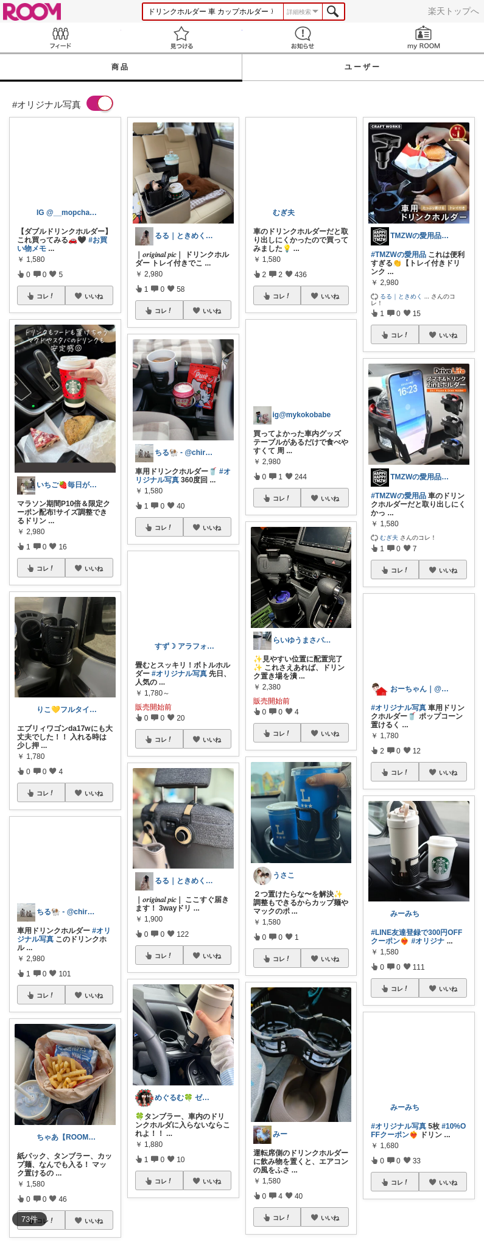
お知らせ (302, 37)
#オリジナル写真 (179, 673)
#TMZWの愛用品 (398, 254)
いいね (94, 296)
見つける (181, 37)
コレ (46, 296)
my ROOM (423, 37)
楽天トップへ (453, 11)
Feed (60, 37)
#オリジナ (428, 941)
